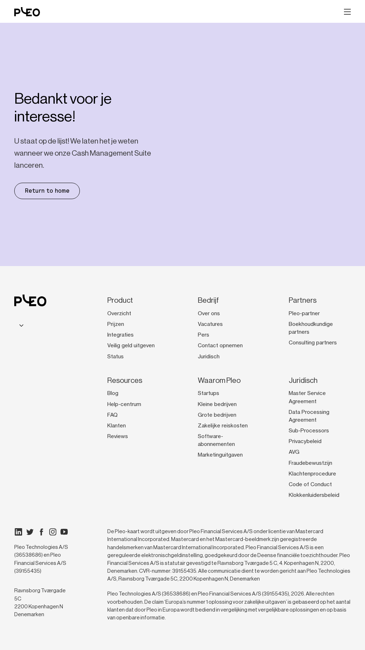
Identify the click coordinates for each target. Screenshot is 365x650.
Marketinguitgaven (220, 455)
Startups (208, 393)
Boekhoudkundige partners (311, 328)
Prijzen (115, 324)
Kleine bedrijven (217, 404)
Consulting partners (313, 342)
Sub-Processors (309, 430)
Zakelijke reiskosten (223, 425)
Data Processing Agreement (309, 416)
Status (115, 356)
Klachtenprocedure (312, 473)
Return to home (47, 190)
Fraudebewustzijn (310, 463)
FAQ (112, 415)
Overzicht (119, 313)
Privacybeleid (305, 441)
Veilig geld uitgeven (131, 345)
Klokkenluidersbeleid (314, 495)
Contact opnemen (220, 345)
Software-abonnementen (216, 440)
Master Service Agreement (307, 397)
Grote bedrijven (217, 415)
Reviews (117, 436)
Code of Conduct (310, 484)
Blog (112, 393)
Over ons (209, 313)
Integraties (120, 335)
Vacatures (210, 324)
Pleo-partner (304, 313)
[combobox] (20, 325)
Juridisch (209, 356)
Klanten (116, 425)
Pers (203, 335)
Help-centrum (124, 404)
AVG (294, 452)
